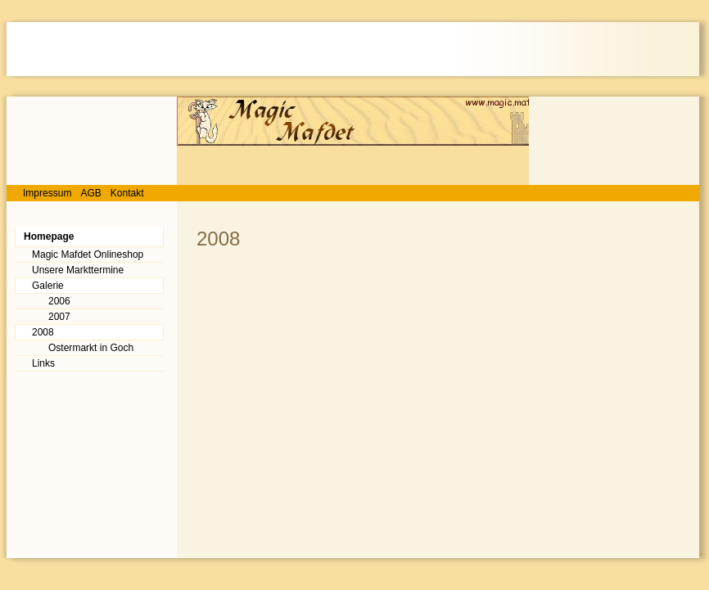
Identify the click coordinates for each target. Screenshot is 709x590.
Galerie (48, 285)
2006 (59, 301)
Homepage (49, 236)
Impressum (47, 193)
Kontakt (127, 193)
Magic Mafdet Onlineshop (87, 254)
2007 (59, 316)
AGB (90, 193)
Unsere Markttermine (78, 270)
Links (43, 363)
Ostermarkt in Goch (90, 348)
